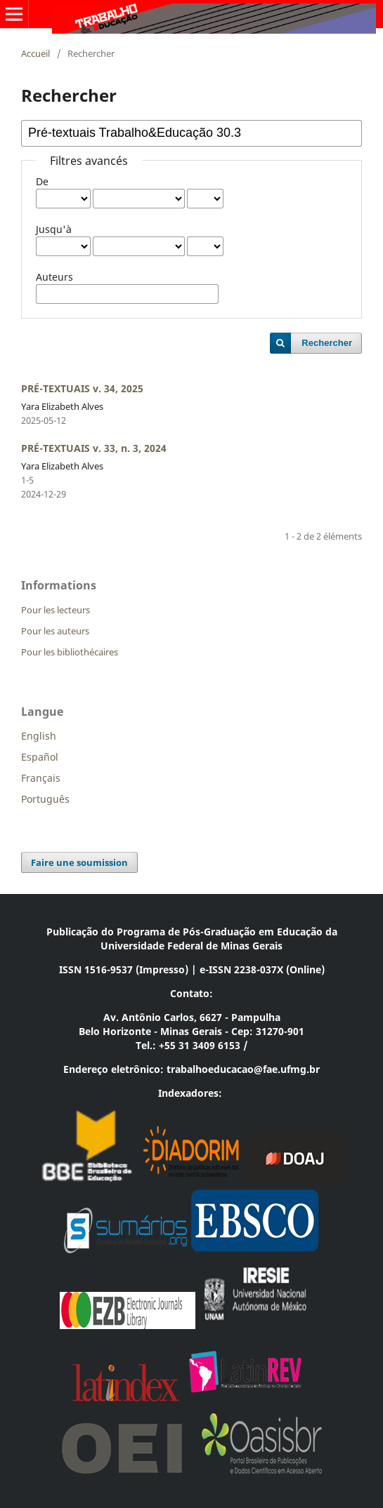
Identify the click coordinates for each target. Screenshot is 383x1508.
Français (40, 778)
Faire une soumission (79, 862)
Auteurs (54, 276)
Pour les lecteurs (55, 609)
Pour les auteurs (55, 631)
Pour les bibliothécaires (69, 652)
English (38, 735)
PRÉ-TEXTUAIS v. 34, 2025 (82, 388)
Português (45, 799)
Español (39, 756)
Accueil (35, 53)
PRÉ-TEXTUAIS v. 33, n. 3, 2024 (94, 448)
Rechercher (326, 343)
